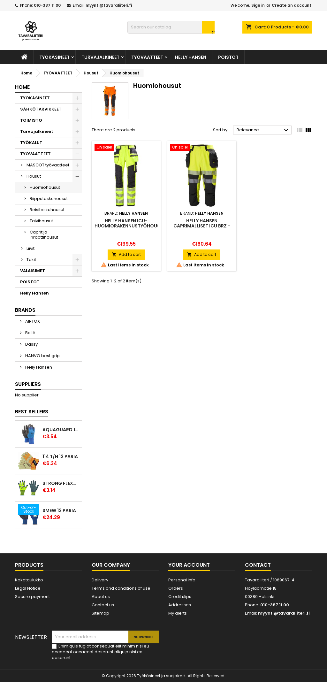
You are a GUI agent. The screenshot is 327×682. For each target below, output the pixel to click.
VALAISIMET (32, 271)
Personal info (181, 580)
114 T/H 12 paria (60, 456)
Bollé (29, 333)
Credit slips (179, 597)
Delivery (100, 580)
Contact (258, 565)
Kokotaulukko (29, 580)
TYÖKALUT (31, 143)
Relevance (263, 130)
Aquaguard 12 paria (60, 429)
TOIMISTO (31, 120)
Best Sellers (31, 411)
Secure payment (32, 597)
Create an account (291, 5)
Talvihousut (41, 221)
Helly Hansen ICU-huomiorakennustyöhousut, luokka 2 (131, 226)
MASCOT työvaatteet (48, 165)
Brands (25, 310)
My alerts (177, 613)
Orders (175, 588)
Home (22, 87)
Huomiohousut (45, 187)
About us (101, 597)
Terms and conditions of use (121, 588)
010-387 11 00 (47, 5)
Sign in (258, 5)
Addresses (179, 605)
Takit (31, 260)
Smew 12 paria (59, 510)
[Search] (171, 27)
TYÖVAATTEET (147, 57)
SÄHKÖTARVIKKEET (41, 109)
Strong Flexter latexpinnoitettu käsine (60, 483)
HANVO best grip (42, 356)
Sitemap (100, 613)
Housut (34, 176)
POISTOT (228, 57)
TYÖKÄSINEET (54, 57)
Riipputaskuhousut (49, 198)
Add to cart (126, 254)
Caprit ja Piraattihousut (44, 234)
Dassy (31, 344)
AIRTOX (32, 321)
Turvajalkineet (100, 57)
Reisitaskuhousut (47, 210)
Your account (189, 565)
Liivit (30, 248)
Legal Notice (28, 588)
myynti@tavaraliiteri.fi (109, 5)
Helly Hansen (190, 57)
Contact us (103, 605)
